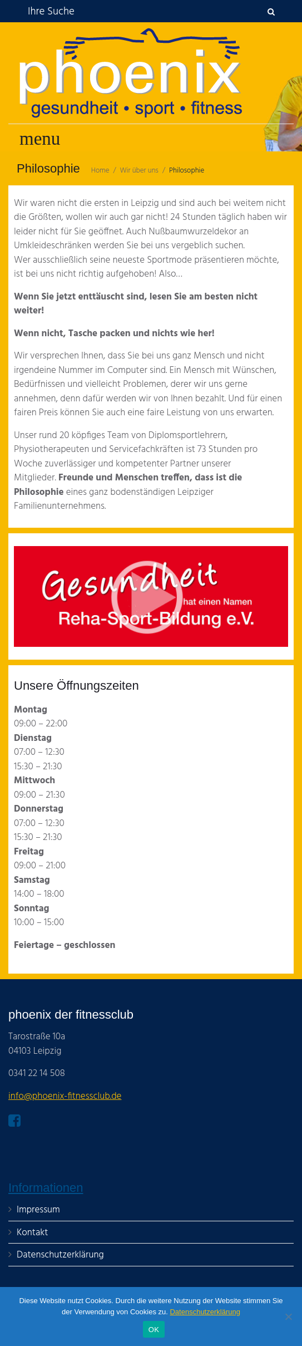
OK (153, 1329)
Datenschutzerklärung (205, 1312)
